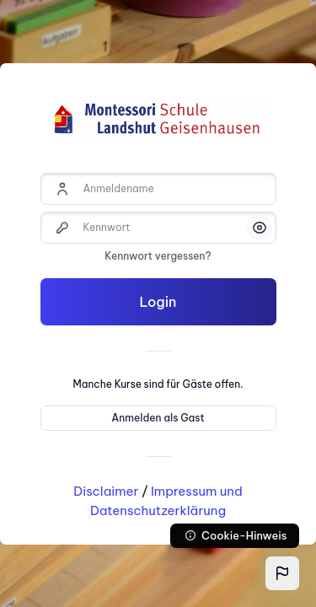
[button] (282, 573)
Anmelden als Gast (157, 417)
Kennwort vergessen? (157, 256)
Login (158, 301)
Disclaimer (105, 491)
